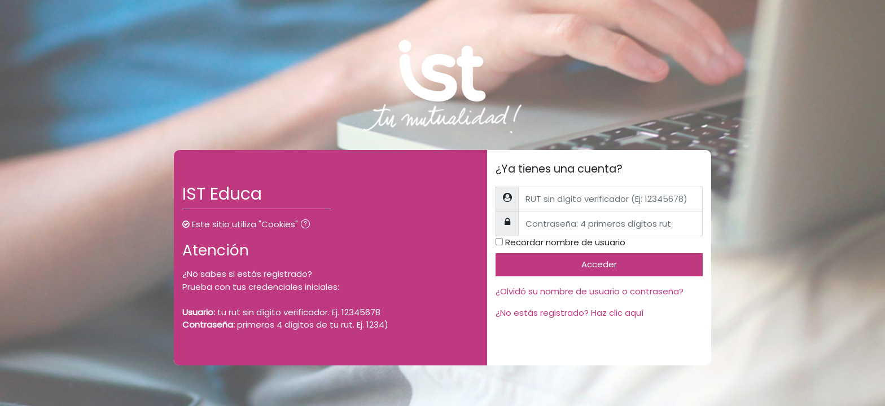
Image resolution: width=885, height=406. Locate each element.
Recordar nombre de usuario (565, 242)
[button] (307, 225)
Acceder (599, 264)
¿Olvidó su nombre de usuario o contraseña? (590, 291)
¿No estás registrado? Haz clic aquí (569, 313)
